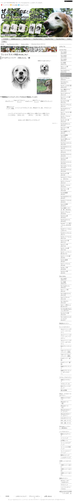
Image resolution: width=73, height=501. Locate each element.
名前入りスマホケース (66, 398)
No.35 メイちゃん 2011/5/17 (66, 182)
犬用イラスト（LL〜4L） (38, 114)
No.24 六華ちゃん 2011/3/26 (66, 139)
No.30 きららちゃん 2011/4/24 (66, 162)
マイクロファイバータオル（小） (21, 114)
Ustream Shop (62, 49)
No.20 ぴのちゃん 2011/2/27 (66, 124)
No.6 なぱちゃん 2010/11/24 (65, 71)
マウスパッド (64, 484)
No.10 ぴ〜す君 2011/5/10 (65, 313)
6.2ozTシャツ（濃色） (65, 363)
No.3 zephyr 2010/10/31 (64, 59)
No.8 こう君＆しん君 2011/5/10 (66, 305)
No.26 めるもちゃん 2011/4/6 (66, 147)
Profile (69, 39)
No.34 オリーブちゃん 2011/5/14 (66, 178)
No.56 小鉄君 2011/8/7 (64, 260)
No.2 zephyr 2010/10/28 (64, 56)
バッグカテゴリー (64, 431)
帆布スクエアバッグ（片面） (10, 107)
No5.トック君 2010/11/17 (64, 67)
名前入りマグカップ (66, 380)
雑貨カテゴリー (63, 478)
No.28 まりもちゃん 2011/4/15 (66, 155)
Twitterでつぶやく (24, 5)
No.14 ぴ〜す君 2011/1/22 (65, 101)
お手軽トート (64, 440)
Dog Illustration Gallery (13, 44)
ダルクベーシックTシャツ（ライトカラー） (66, 331)
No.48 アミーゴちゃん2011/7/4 (66, 229)
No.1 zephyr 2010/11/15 (64, 279)
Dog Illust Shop (49, 39)
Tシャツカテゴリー (64, 327)
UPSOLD (23, 97)
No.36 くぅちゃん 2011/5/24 (66, 186)
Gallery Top (62, 46)
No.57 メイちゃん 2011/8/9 (65, 264)
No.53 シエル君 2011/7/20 (65, 249)
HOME (5, 39)
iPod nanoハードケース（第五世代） (64, 427)
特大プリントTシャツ (36, 101)
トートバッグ (64, 438)
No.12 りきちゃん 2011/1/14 (65, 94)
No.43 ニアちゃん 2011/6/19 (66, 212)
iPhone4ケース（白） (64, 406)
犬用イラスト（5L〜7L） (46, 114)
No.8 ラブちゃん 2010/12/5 (65, 78)
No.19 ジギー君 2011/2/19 (65, 120)
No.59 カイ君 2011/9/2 (64, 272)
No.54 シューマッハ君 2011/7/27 (66, 252)
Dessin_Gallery (25, 44)
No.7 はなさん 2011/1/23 (64, 302)
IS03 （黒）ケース (66, 423)
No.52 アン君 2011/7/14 (64, 245)
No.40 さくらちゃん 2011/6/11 (66, 201)
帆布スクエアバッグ (66, 434)
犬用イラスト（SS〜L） (30, 114)
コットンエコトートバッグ (66, 451)
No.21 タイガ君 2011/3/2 (65, 128)
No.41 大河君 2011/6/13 (65, 205)
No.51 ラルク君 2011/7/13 (65, 241)
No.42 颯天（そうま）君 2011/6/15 (66, 208)
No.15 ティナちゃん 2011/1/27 (66, 105)
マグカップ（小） (66, 383)
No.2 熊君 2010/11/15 (63, 282)
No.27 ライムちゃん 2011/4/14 (66, 151)
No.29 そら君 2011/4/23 (65, 159)
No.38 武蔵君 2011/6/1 (65, 193)
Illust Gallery (62, 276)
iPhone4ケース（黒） (64, 402)
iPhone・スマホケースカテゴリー (65, 394)
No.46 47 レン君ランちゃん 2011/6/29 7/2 (66, 225)
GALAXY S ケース (66, 418)
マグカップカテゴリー (65, 377)
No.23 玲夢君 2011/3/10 (65, 136)
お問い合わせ (48, 496)
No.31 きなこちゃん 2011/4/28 (66, 166)
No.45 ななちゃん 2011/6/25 (65, 220)
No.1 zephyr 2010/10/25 (64, 52)
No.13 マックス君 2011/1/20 (65, 97)
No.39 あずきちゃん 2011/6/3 (66, 197)
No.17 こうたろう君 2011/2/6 (66, 113)
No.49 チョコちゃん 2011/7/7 (66, 233)
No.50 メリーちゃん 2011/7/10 (66, 237)
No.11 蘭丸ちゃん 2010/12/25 (65, 90)
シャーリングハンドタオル (11, 114)
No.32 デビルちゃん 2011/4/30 (66, 170)
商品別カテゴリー (64, 323)
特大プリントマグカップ (33, 120)
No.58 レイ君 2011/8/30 (64, 268)
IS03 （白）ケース (66, 420)
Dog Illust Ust (26, 39)
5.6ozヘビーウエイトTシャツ (19, 101)
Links (4, 41)
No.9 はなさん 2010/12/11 (64, 82)
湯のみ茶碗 (64, 390)
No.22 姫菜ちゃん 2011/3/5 (66, 132)
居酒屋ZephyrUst (15, 39)
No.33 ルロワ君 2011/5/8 (65, 174)
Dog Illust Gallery (37, 39)
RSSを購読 (15, 5)
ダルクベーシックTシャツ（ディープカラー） (66, 336)
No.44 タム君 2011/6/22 (64, 216)
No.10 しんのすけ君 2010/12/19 (66, 86)
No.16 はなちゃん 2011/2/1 (66, 109)
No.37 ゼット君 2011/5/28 (65, 189)
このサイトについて (21, 496)
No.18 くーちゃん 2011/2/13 (66, 117)
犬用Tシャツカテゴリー (65, 461)
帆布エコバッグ (65, 455)
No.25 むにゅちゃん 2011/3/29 (66, 143)
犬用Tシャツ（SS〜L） (66, 465)
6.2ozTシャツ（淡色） (65, 359)
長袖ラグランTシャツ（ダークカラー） (66, 372)
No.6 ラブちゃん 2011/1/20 (65, 298)
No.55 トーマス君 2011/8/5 (65, 257)
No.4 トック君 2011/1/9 (64, 290)
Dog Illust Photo (60, 39)
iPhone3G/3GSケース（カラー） (66, 414)
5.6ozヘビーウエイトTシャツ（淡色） (66, 351)
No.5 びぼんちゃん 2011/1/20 (66, 294)
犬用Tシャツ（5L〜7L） (66, 474)
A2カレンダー (22, 120)
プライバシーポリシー (34, 497)
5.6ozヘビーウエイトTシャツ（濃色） (66, 355)
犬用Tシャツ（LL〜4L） (66, 469)
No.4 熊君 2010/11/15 (63, 63)
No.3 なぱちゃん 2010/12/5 (65, 286)
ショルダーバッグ (66, 457)
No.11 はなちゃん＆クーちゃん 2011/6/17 (66, 318)
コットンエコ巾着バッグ (66, 447)
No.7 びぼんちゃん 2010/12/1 (66, 75)
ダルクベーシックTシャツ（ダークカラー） (66, 342)
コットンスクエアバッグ (66, 443)
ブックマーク (6, 5)
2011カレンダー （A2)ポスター (65, 481)
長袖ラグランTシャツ (66, 367)
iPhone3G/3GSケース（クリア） (66, 410)
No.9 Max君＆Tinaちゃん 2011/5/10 (66, 309)
